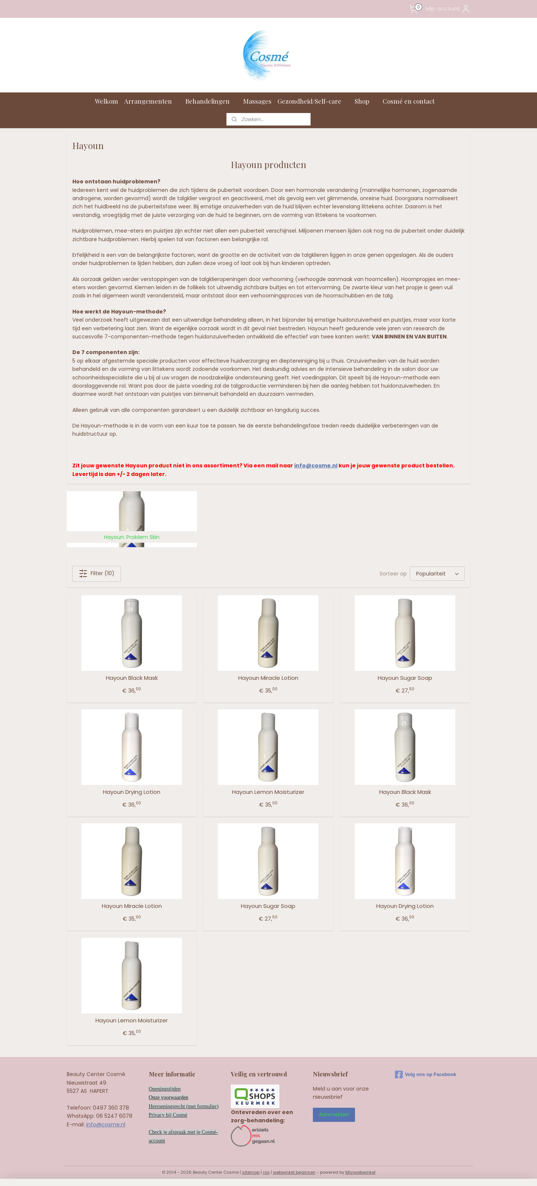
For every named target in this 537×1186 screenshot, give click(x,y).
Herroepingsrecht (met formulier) (184, 1106)
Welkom (106, 101)
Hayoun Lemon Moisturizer (268, 792)
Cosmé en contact (412, 101)
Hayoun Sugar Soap (405, 678)
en (185, 1097)
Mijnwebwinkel (360, 1172)
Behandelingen (211, 101)
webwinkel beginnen (294, 1172)
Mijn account (448, 8)
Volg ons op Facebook (425, 1074)
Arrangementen (151, 101)
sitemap (251, 1172)
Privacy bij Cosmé (168, 1115)
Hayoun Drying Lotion (131, 792)
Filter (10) (96, 573)
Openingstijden (165, 1089)
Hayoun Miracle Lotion (268, 678)
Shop (366, 101)
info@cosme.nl (315, 465)
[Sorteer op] (437, 573)
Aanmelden (334, 1114)
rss (266, 1172)
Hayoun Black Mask (132, 678)
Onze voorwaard (166, 1097)
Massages (257, 101)
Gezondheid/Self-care (313, 101)
